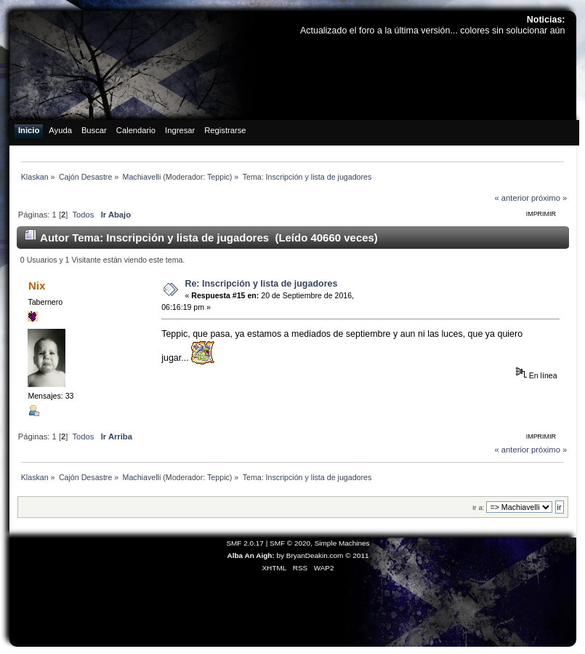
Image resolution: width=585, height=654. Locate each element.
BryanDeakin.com (315, 555)
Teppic (218, 176)
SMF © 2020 (290, 543)
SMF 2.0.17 (245, 543)
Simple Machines (342, 543)
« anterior (511, 198)
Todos (83, 214)
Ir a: (478, 507)
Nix (36, 285)
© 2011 (356, 555)
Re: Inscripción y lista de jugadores (261, 284)
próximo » (549, 198)
